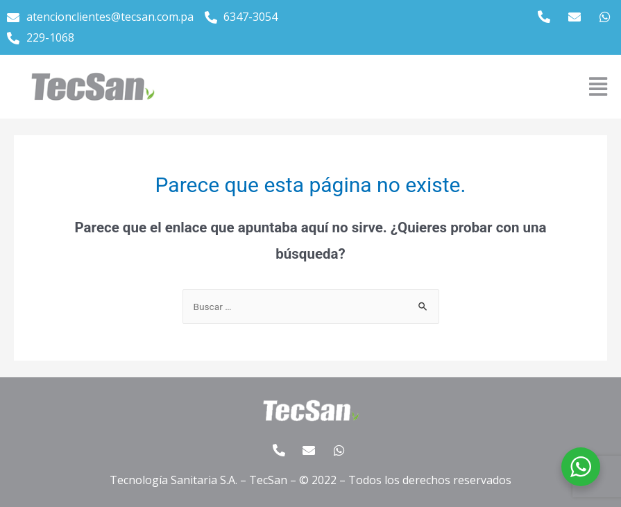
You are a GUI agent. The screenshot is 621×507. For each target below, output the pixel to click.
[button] (597, 87)
